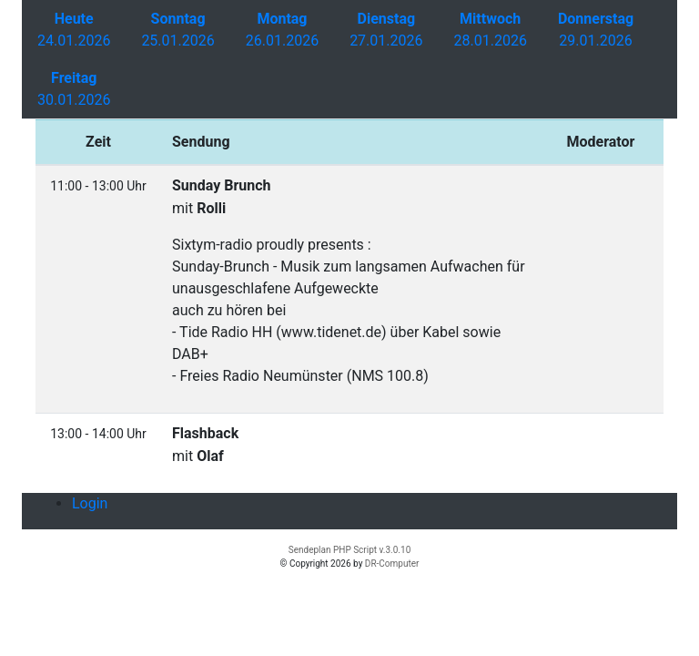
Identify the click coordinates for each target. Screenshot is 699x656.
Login (89, 503)
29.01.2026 (595, 29)
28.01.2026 (490, 29)
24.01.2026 (73, 29)
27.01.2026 (386, 29)
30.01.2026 (73, 88)
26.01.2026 (282, 29)
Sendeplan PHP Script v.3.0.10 (350, 550)
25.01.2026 (177, 29)
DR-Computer (392, 564)
